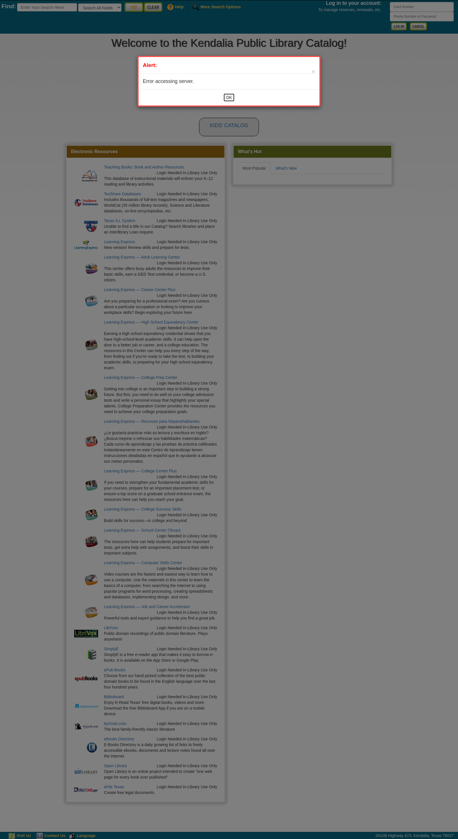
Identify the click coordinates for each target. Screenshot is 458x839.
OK (229, 97)
